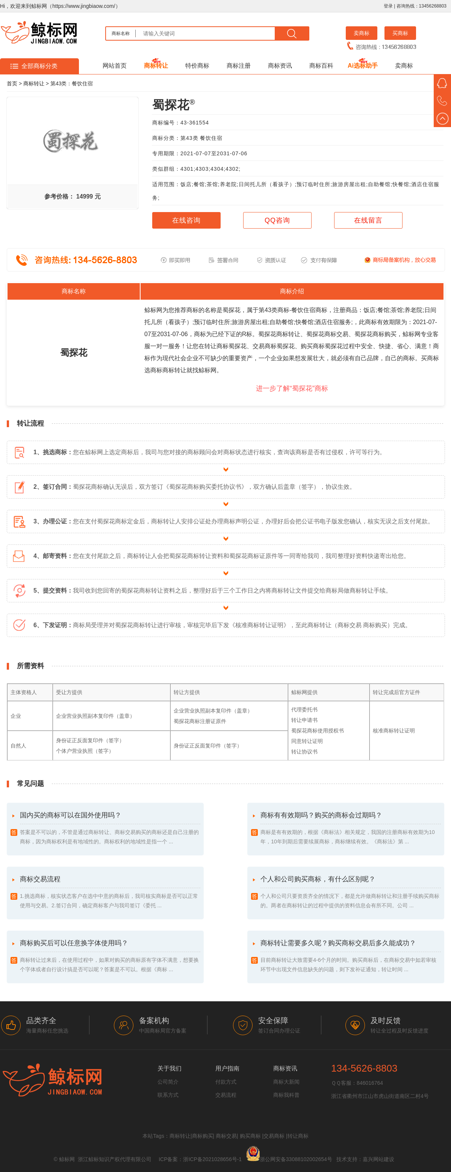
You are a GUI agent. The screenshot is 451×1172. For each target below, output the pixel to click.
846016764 (370, 1083)
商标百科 (321, 65)
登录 (388, 6)
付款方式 (225, 1082)
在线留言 (368, 220)
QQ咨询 (277, 220)
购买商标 (250, 1136)
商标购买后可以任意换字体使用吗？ (110, 956)
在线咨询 (186, 220)
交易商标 (274, 1136)
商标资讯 (280, 65)
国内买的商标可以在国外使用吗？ (110, 828)
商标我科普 (286, 1095)
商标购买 (202, 1136)
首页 (12, 83)
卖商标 (361, 33)
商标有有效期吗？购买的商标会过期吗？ (350, 828)
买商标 (400, 33)
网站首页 (115, 65)
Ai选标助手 (363, 65)
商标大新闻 (286, 1082)
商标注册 (239, 65)
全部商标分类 (39, 66)
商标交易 (226, 1136)
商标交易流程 (110, 892)
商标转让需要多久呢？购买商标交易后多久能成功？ (350, 956)
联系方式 (168, 1095)
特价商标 (197, 65)
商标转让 (156, 65)
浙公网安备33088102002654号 (296, 1159)
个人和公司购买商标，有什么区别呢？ (350, 892)
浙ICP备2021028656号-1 (212, 1159)
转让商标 (298, 1136)
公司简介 (168, 1082)
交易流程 (225, 1095)
